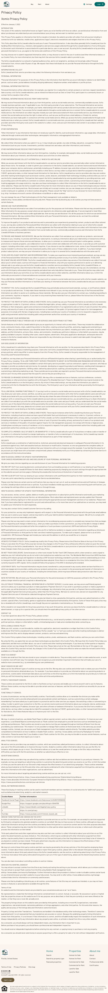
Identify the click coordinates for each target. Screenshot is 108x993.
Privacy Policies (20, 967)
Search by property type (55, 958)
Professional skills (96, 962)
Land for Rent (74, 972)
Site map (31, 967)
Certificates (94, 965)
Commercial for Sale (76, 962)
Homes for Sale (74, 955)
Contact (93, 958)
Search (48, 955)
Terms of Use (6, 967)
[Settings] (88, 4)
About (92, 955)
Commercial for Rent (76, 965)
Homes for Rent (75, 958)
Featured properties (53, 962)
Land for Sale (74, 969)
